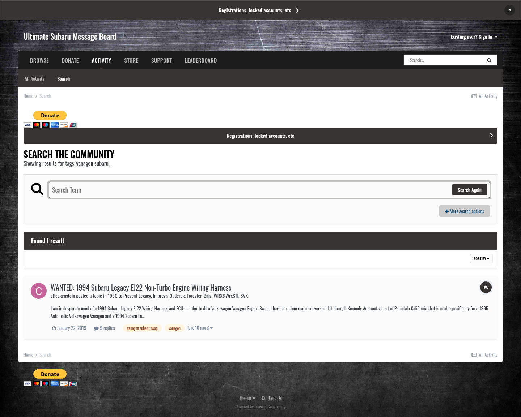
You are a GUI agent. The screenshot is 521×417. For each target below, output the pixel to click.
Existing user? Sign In (474, 36)
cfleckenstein (63, 295)
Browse (39, 60)
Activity (101, 62)
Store (131, 60)
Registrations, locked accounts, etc (255, 10)
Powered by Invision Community (260, 406)
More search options (464, 211)
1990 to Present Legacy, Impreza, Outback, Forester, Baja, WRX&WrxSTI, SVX (178, 295)
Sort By (481, 258)
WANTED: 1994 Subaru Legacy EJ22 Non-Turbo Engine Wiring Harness (141, 287)
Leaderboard (201, 60)
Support (161, 60)
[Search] (442, 60)
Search (64, 78)
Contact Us (272, 397)
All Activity (35, 78)
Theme (247, 397)
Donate (70, 60)
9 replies (104, 327)
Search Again (470, 189)
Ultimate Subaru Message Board (70, 36)
